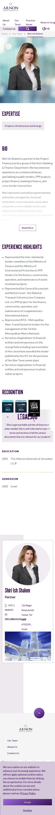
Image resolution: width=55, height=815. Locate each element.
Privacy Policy (28, 793)
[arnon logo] (10, 6)
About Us (6, 22)
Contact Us (13, 753)
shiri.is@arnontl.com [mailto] (15, 619)
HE (48, 28)
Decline (27, 810)
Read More (27, 227)
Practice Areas (30, 22)
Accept (27, 802)
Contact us (9, 28)
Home (4, 33)
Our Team (18, 22)
